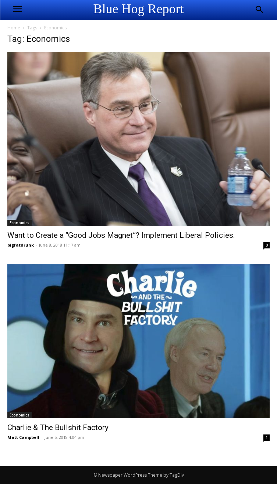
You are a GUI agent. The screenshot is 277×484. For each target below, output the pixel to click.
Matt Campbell (23, 437)
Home (13, 28)
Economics (19, 222)
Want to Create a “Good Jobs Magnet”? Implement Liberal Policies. (121, 235)
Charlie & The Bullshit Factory (58, 427)
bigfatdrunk (20, 245)
